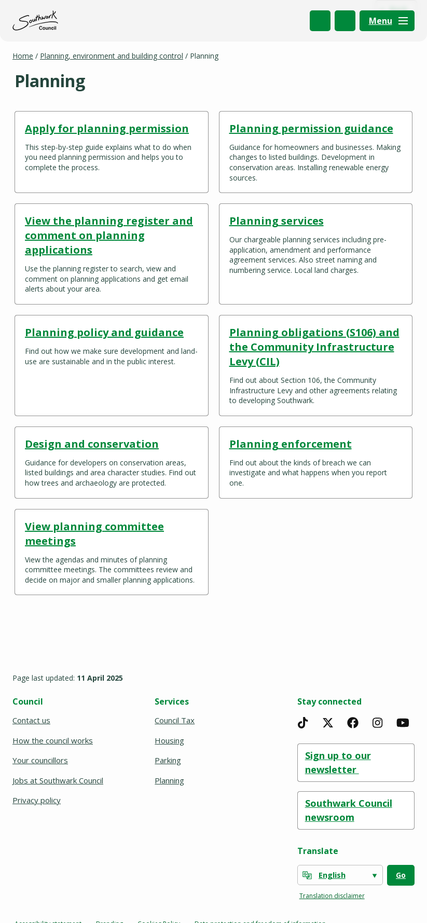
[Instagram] (377, 722)
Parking (168, 760)
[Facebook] (353, 722)
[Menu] (387, 20)
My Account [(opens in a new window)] (345, 20)
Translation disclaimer (332, 895)
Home (22, 56)
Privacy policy (36, 800)
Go (401, 875)
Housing (169, 740)
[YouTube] (402, 722)
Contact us (31, 720)
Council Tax (175, 720)
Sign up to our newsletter (338, 762)
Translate (317, 851)
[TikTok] (303, 722)
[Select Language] (340, 875)
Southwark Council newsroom (348, 810)
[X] (328, 722)
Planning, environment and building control (111, 56)
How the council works (52, 740)
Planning (169, 780)
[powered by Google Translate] (307, 875)
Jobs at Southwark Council (57, 780)
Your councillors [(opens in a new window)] (41, 760)
